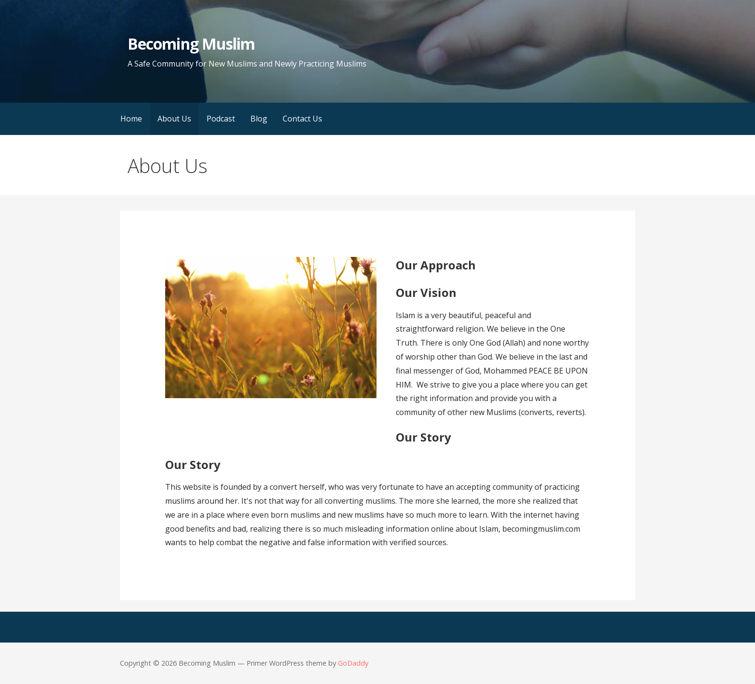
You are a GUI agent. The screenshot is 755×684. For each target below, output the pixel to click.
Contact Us (302, 118)
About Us (174, 118)
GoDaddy (353, 663)
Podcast (221, 118)
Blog (258, 118)
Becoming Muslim (191, 43)
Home (131, 118)
